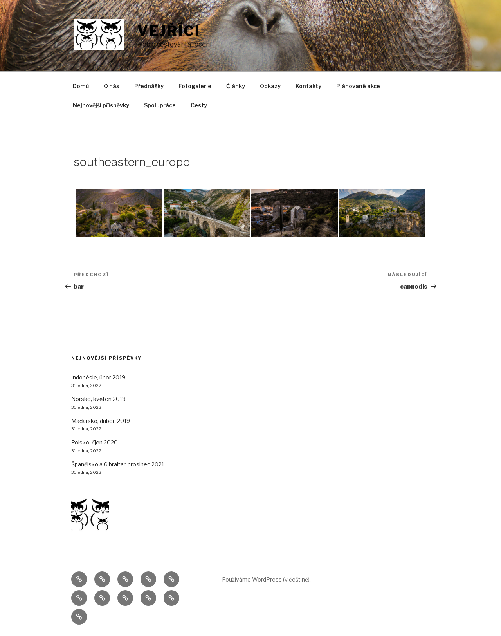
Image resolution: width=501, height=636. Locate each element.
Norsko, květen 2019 (98, 399)
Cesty (199, 105)
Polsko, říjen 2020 (94, 442)
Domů (81, 86)
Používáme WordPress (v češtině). (266, 579)
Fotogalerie (194, 86)
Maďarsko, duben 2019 (100, 420)
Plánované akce (358, 86)
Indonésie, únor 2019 (98, 377)
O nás (111, 86)
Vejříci (168, 31)
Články (235, 86)
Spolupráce (160, 105)
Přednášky (149, 86)
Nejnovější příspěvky (101, 105)
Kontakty (308, 86)
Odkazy (270, 86)
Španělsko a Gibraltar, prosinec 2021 (117, 464)
